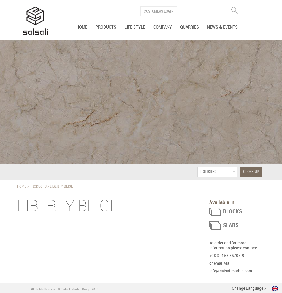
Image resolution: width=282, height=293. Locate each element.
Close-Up (251, 172)
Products (106, 27)
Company (162, 27)
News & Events (222, 27)
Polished (208, 172)
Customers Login (159, 11)
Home (81, 27)
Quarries (189, 27)
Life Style (134, 27)
